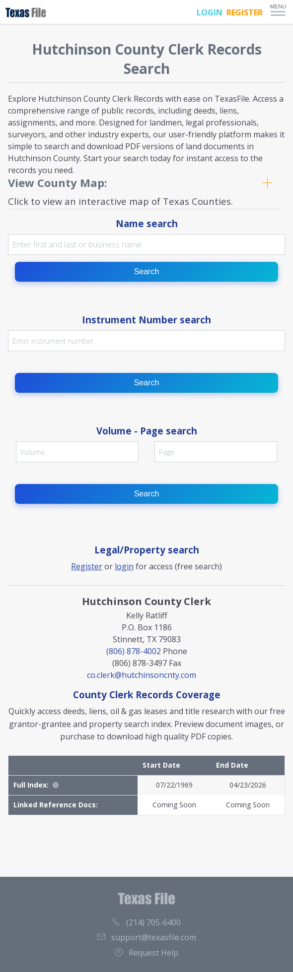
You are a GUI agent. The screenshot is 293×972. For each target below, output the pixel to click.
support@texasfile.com (146, 937)
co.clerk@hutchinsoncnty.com (141, 674)
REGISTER (244, 12)
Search (146, 271)
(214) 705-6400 (146, 922)
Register (86, 566)
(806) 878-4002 (133, 651)
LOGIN (209, 12)
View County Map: (57, 182)
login (124, 566)
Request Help (146, 952)
